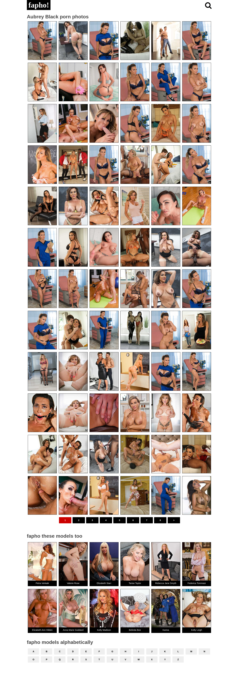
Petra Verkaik (42, 583)
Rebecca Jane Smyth (165, 583)
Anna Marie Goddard (73, 630)
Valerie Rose (73, 583)
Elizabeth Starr (104, 583)
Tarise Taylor (135, 583)
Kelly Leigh (196, 630)
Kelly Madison (104, 630)
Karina (166, 630)
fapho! (38, 5)
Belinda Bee (135, 630)
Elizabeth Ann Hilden (42, 630)
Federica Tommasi (197, 583)
